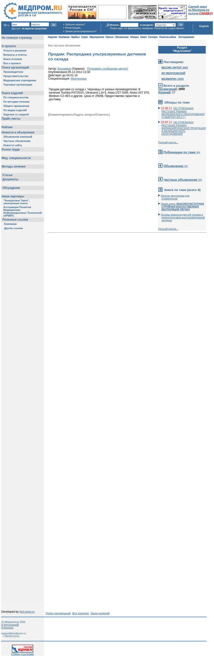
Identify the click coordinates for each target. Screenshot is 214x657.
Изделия (52, 37)
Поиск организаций (58, 613)
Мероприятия (96, 37)
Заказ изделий (99, 613)
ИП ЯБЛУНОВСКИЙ (173, 73)
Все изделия (80, 613)
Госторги (153, 37)
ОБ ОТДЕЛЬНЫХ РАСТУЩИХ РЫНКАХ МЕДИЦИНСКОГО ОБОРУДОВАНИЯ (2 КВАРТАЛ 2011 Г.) (183, 112)
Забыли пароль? (75, 24)
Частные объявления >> (182, 179)
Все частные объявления (64, 45)
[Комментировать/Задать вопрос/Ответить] (79, 114)
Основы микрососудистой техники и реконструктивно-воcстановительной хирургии (183, 217)
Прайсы (75, 37)
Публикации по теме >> (181, 152)
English (204, 26)
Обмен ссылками (22, 653)
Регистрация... (74, 27)
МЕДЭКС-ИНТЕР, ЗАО (175, 67)
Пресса (109, 37)
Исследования (186, 37)
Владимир (64, 68)
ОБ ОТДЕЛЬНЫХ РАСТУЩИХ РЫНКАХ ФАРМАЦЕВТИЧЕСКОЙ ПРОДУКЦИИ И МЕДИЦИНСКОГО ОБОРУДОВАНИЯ (184, 128)
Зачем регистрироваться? (81, 31)
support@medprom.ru (13, 633)
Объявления (121, 37)
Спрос (84, 37)
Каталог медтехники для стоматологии (175, 197)
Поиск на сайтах (168, 37)
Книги (143, 37)
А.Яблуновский (10, 624)
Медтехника (79, 78)
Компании (64, 37)
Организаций (167, 89)
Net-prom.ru (27, 611)
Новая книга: (182, 206)
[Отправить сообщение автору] (107, 68)
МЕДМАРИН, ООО (173, 78)
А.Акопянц (7, 627)
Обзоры (134, 37)
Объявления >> (175, 166)
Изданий (164, 92)
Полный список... (168, 142)
